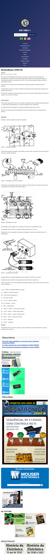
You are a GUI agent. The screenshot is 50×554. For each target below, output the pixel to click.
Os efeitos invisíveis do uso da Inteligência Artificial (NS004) (20, 345)
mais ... (25, 65)
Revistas (25, 63)
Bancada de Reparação (25, 50)
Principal (25, 43)
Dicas (25, 54)
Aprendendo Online (25, 45)
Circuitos (25, 52)
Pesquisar (32, 34)
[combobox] (21, 34)
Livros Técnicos (25, 56)
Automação (25, 48)
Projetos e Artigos (25, 61)
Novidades (25, 58)
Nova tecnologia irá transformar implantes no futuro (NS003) (20, 347)
